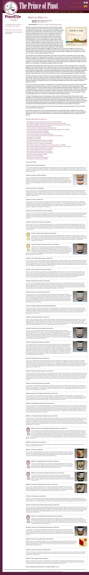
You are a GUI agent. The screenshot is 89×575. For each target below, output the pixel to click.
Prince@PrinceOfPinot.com (52, 571)
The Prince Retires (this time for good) (13, 30)
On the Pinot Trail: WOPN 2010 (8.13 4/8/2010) (38, 132)
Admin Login (60, 571)
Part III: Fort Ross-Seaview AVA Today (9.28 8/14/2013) (40, 134)
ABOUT (81, 11)
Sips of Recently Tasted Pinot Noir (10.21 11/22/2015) (39, 151)
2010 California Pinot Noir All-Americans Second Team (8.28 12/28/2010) (44, 122)
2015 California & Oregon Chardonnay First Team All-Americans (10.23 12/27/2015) (46, 123)
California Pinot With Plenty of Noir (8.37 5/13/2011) (39, 126)
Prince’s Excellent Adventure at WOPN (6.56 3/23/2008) (40, 140)
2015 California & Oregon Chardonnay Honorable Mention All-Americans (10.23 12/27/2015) (48, 125)
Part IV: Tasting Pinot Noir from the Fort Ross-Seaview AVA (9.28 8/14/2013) (45, 135)
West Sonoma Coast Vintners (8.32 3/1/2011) (37, 157)
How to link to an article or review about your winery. (49, 24)
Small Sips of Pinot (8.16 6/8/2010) (35, 155)
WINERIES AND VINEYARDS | (51, 11)
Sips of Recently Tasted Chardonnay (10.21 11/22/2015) (40, 148)
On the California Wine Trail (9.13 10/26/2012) (38, 131)
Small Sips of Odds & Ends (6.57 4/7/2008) (37, 154)
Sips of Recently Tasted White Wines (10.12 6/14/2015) (40, 152)
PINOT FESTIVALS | (73, 11)
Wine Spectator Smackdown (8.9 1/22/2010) (37, 159)
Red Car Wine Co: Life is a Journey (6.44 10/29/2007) (39, 143)
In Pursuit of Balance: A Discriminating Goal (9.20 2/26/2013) (41, 128)
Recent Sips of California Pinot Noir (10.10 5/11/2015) (39, 142)
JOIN (85, 6)
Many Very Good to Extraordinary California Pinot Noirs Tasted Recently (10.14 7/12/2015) (48, 129)
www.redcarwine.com (42, 22)
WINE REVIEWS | (37, 11)
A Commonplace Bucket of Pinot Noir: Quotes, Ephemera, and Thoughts (13, 25)
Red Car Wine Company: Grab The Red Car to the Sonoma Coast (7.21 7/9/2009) (46, 145)
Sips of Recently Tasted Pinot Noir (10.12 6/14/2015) (39, 149)
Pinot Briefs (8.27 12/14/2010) (34, 138)
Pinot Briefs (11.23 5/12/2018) (34, 137)
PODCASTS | (63, 11)
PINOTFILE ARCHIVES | (25, 11)
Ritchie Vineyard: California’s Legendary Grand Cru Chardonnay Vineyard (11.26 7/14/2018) (48, 146)
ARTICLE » (28, 183)
